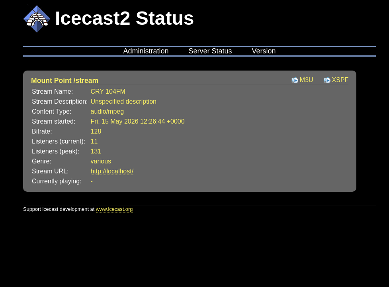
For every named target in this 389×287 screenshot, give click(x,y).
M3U (306, 80)
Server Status (210, 51)
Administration (145, 51)
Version (264, 51)
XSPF (340, 80)
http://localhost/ (112, 171)
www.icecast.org (114, 209)
